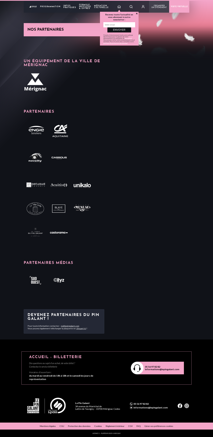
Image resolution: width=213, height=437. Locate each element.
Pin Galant (128, 38)
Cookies (98, 426)
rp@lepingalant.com (70, 326)
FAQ (138, 426)
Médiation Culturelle (101, 6)
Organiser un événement (159, 6)
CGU (62, 426)
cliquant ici (81, 328)
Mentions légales (48, 426)
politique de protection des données (115, 43)
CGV (130, 426)
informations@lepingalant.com (162, 369)
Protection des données (79, 426)
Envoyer (119, 29)
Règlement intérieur (115, 426)
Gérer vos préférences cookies (158, 426)
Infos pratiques (69, 6)
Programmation (50, 7)
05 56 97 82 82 (152, 366)
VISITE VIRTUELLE (179, 7)
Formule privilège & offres (85, 6)
